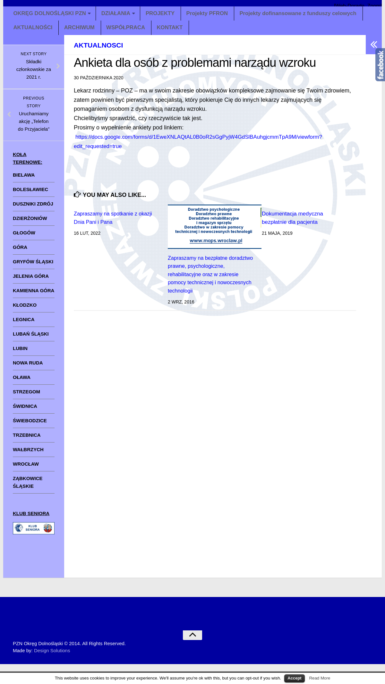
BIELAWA (24, 178)
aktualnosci (104, 48)
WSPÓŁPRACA (127, 31)
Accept (294, 678)
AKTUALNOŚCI (34, 31)
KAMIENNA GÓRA (33, 294)
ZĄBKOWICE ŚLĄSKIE (28, 486)
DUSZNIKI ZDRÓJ (33, 207)
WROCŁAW (26, 467)
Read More (319, 678)
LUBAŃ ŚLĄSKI (31, 337)
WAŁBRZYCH (28, 453)
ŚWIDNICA (25, 410)
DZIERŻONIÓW (30, 222)
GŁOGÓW (24, 236)
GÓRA (20, 251)
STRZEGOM (26, 395)
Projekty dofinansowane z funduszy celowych (306, 14)
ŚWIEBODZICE (30, 424)
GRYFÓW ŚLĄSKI (33, 265)
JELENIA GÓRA (31, 280)
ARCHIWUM (80, 31)
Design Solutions (52, 654)
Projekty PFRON (212, 14)
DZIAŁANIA (119, 14)
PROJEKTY (164, 14)
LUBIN (20, 352)
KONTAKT (171, 31)
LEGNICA (24, 323)
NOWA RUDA (28, 366)
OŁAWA (21, 381)
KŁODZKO (25, 308)
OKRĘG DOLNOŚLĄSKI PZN (51, 14)
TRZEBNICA (27, 439)
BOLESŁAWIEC (30, 193)
